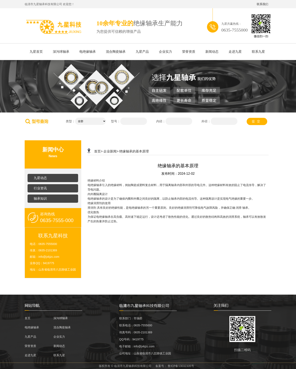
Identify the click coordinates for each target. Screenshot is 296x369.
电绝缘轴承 (87, 51)
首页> (98, 151)
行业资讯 (40, 188)
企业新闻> (110, 151)
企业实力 (165, 51)
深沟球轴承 (61, 51)
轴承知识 (40, 198)
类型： (70, 121)
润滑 (239, 207)
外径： (206, 121)
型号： (115, 121)
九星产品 (142, 51)
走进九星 (235, 51)
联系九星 (258, 51)
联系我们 (262, 4)
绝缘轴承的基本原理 (134, 151)
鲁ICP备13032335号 (181, 366)
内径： (160, 121)
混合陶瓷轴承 (116, 51)
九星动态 (40, 178)
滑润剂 (92, 207)
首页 (27, 318)
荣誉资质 (188, 51)
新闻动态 (212, 51)
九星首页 (36, 51)
